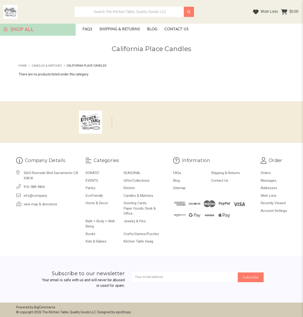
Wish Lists (265, 12)
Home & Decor (97, 203)
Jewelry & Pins (135, 221)
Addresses (269, 188)
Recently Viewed (273, 203)
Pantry (90, 188)
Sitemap (179, 188)
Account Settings (274, 211)
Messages (268, 180)
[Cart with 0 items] (290, 12)
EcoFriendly (94, 196)
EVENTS (92, 180)
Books (90, 234)
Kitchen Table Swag (138, 241)
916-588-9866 (34, 187)
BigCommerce (44, 307)
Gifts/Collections (137, 180)
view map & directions (40, 204)
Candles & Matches (138, 196)
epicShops (123, 312)
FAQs (87, 29)
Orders (266, 173)
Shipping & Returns (119, 29)
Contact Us (176, 29)
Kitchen (129, 188)
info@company (35, 196)
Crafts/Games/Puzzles (141, 234)
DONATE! (92, 173)
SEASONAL (132, 173)
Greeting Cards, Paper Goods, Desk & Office (140, 208)
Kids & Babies (96, 241)
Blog (152, 29)
